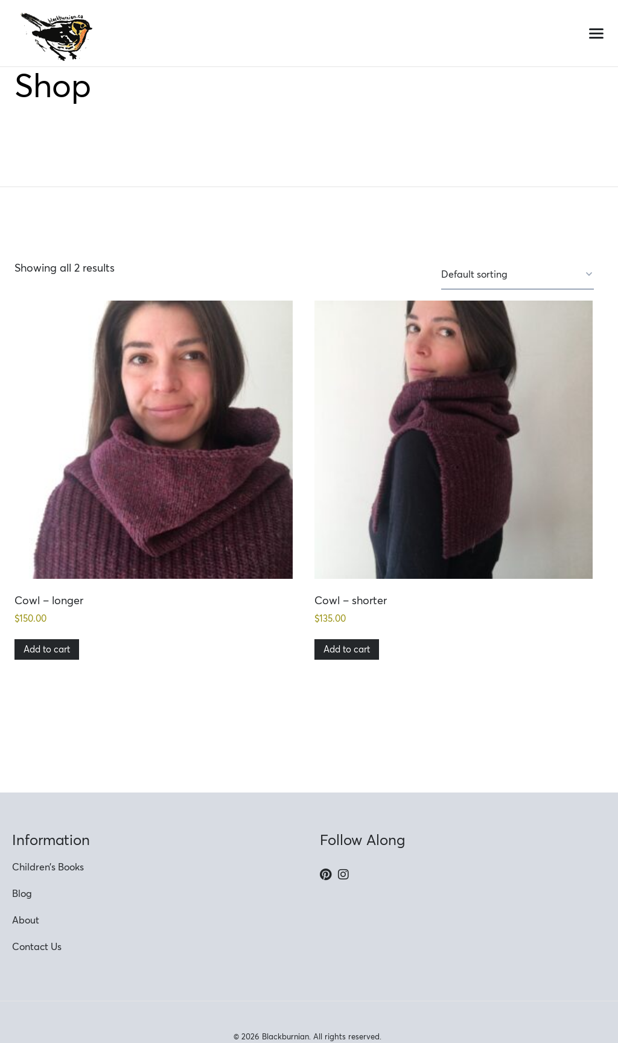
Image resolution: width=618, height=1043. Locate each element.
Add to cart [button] (47, 649)
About (25, 920)
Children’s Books (48, 867)
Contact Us (37, 946)
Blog (22, 893)
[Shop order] (517, 275)
